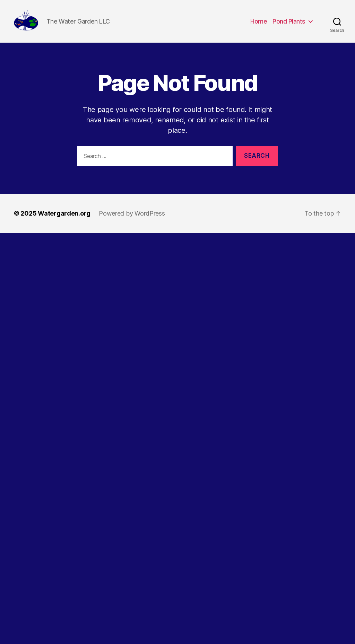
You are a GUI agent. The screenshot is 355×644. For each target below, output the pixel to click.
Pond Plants (288, 25)
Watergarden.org (64, 221)
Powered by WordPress (132, 221)
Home (258, 25)
